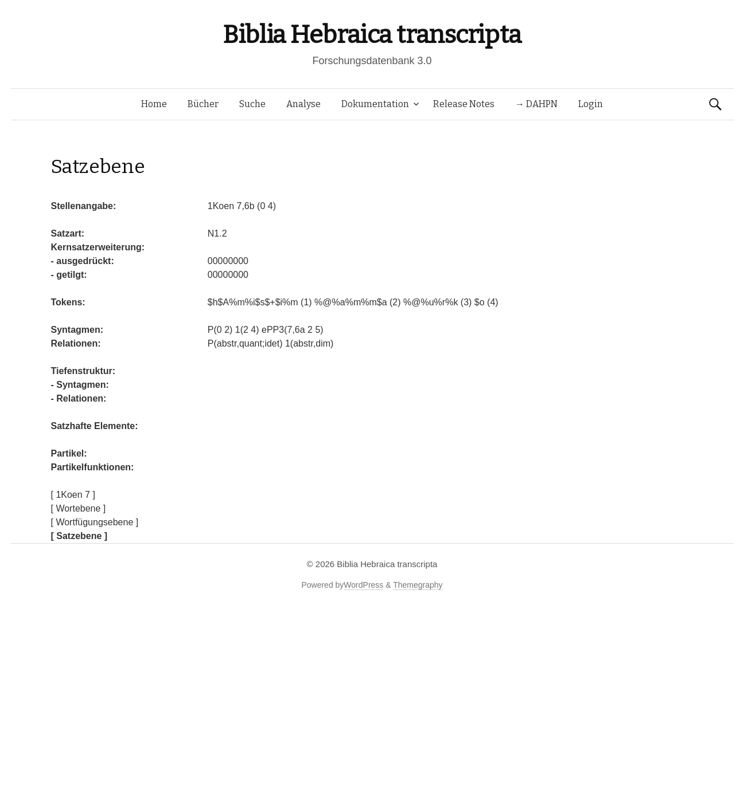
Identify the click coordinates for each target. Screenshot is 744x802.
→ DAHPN (536, 104)
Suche (252, 104)
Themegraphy (417, 584)
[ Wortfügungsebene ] (95, 522)
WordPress (363, 584)
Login (590, 104)
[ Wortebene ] (78, 508)
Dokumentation (375, 104)
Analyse (303, 104)
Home (154, 104)
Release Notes (463, 104)
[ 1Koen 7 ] (73, 495)
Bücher (203, 104)
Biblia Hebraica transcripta (372, 34)
